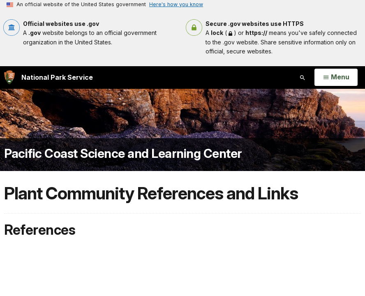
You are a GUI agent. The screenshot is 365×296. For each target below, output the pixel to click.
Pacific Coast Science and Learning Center (123, 153)
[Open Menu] (336, 77)
